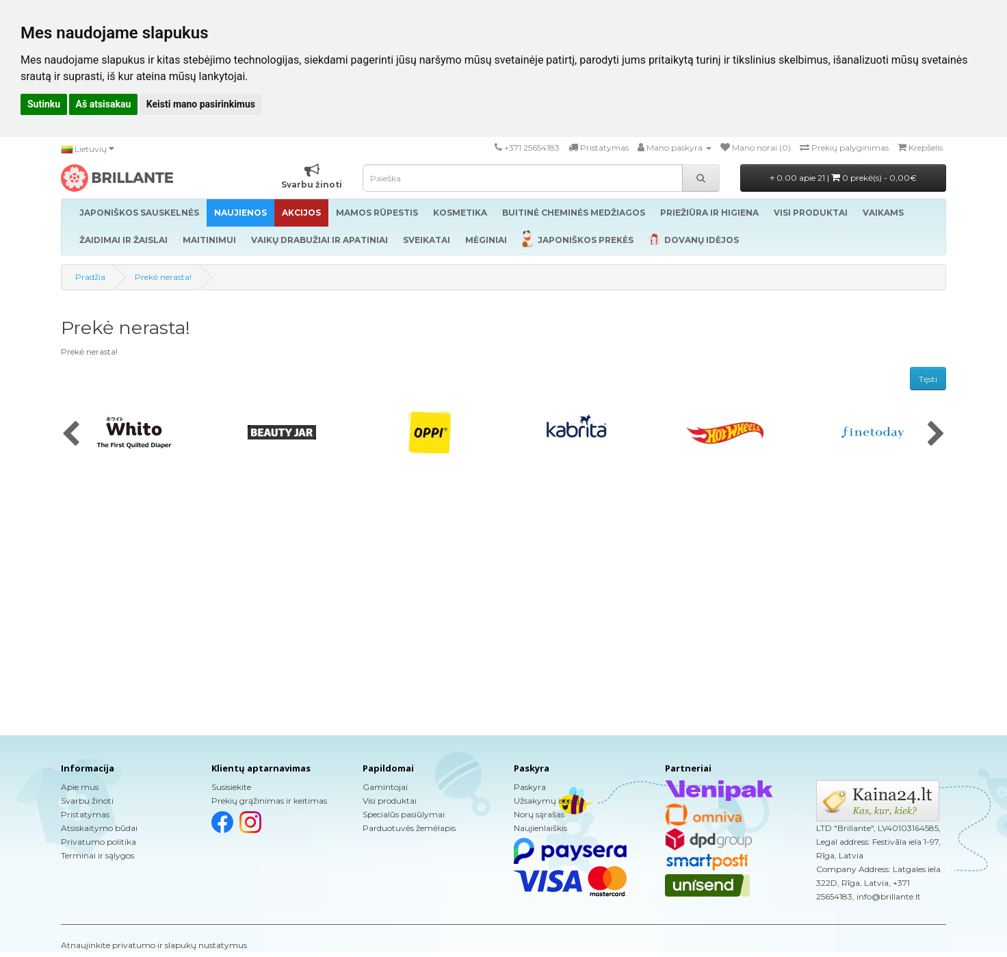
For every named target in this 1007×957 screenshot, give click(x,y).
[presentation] (71, 434)
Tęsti (928, 379)
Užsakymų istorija (549, 800)
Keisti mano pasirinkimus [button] (200, 104)
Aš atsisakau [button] (103, 104)
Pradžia (90, 277)
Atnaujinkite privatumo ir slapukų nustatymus (154, 945)
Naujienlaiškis (540, 828)
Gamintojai (385, 787)
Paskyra (530, 787)
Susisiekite (231, 787)
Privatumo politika (98, 842)
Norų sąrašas (539, 814)
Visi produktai (390, 800)
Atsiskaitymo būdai (99, 828)
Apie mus (80, 787)
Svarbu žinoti (87, 800)
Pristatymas (85, 814)
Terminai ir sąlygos (97, 855)
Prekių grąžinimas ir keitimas (269, 800)
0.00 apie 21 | (843, 178)
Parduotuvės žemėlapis (409, 828)
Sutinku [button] (43, 104)
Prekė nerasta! (163, 277)
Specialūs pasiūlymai (404, 814)
